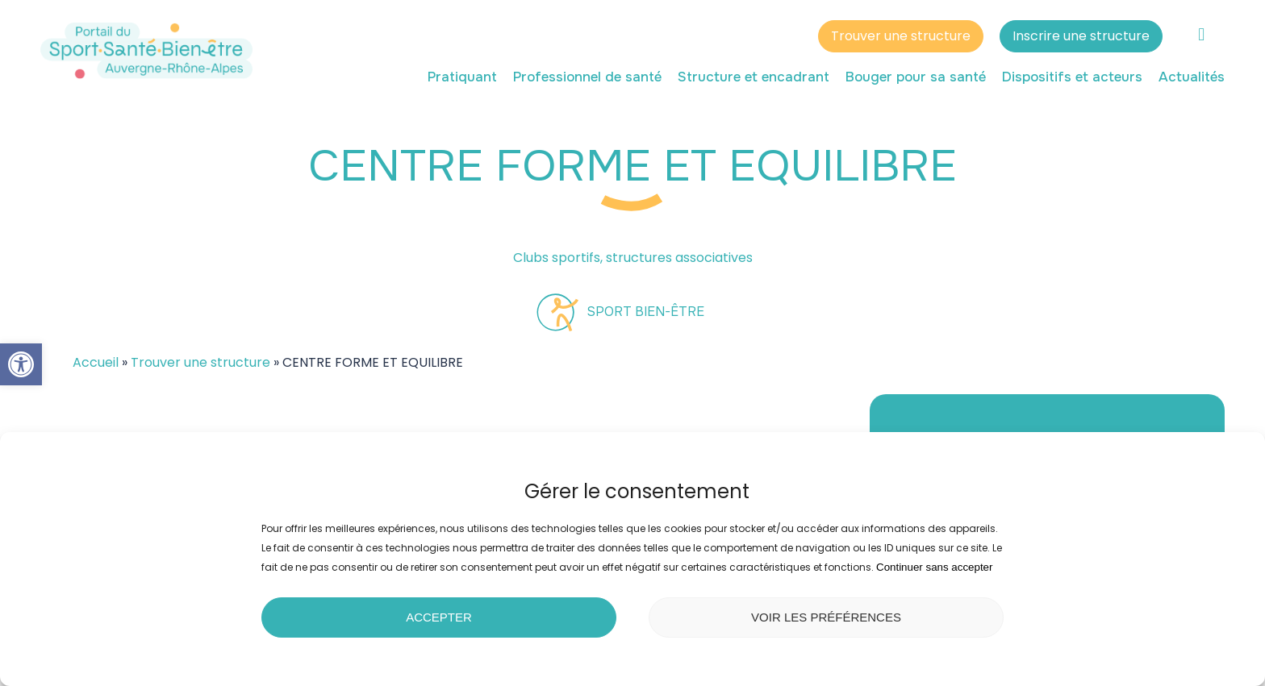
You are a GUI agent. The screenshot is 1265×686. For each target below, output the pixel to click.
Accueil (96, 362)
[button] (21, 364)
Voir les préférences (826, 617)
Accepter (439, 617)
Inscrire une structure (1081, 38)
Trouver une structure (901, 38)
